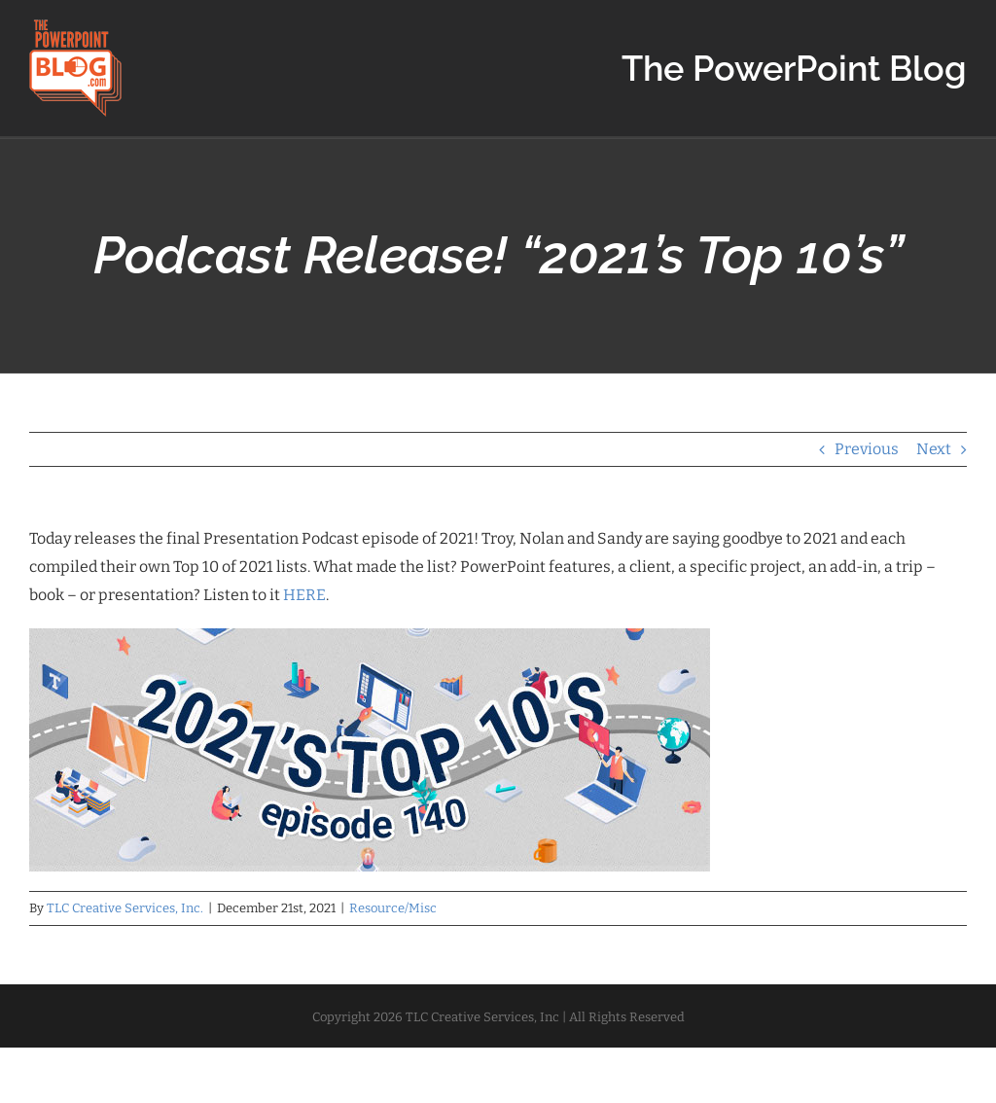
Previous (867, 449)
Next (933, 449)
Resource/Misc (393, 908)
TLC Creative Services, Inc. (125, 908)
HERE (304, 595)
